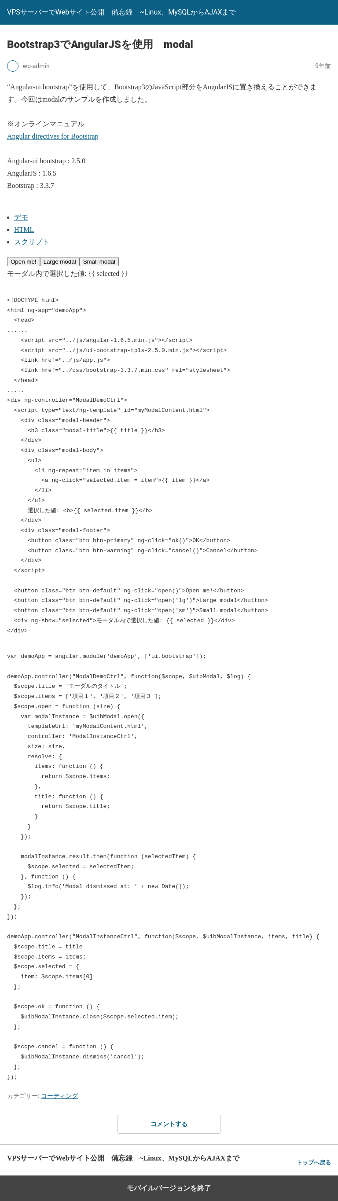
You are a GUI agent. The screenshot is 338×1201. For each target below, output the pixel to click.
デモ (21, 217)
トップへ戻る (314, 1162)
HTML (24, 229)
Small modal (99, 261)
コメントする (169, 1124)
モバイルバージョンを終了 (169, 1188)
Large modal (60, 261)
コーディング (59, 1095)
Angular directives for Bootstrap (53, 136)
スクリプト (31, 242)
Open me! (24, 261)
